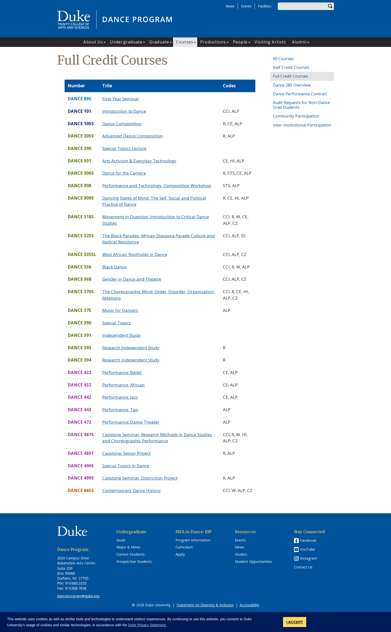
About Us (93, 42)
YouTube (307, 549)
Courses (185, 42)
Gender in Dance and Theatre (131, 279)
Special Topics (116, 323)
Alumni (299, 42)
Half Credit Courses (291, 67)
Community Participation (296, 116)
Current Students (130, 554)
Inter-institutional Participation (302, 125)
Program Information (193, 540)
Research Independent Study (131, 348)
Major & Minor (128, 547)
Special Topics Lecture (124, 148)
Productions (213, 42)
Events (246, 6)
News (230, 6)
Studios (241, 554)
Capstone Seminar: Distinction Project (140, 478)
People (240, 42)
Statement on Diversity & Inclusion (205, 605)
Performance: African (123, 385)
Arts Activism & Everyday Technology (139, 161)
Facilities (265, 6)
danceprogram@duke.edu (78, 596)
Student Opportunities (253, 561)
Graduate (159, 42)
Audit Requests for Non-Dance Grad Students (301, 105)
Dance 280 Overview (291, 85)
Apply (180, 554)
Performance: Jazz (120, 397)
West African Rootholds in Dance (134, 254)
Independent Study (121, 335)
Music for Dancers (120, 310)
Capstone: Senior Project (126, 453)
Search (330, 6)
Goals (121, 540)
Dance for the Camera (124, 173)
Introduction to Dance (124, 111)
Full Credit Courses (290, 76)
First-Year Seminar (120, 99)
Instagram (308, 558)
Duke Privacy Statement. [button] (147, 625)
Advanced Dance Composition (132, 136)
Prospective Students (134, 561)
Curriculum (184, 547)
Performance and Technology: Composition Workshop (156, 185)
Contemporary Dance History (131, 490)
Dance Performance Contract (300, 94)
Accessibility (249, 605)
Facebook (308, 540)
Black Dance (114, 267)
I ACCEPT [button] (294, 622)
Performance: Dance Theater (130, 422)
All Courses (283, 58)
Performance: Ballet (122, 372)
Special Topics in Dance (125, 466)
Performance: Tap (120, 409)
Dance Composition (122, 123)
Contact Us (303, 567)
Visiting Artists (270, 42)
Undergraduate (126, 42)
